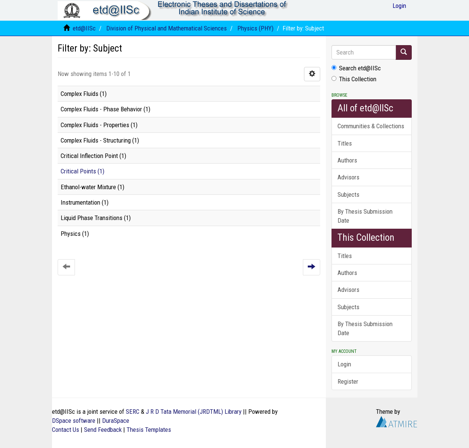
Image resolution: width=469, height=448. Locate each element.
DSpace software (73, 420)
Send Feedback (103, 429)
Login (344, 364)
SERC (132, 411)
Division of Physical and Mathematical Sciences (166, 28)
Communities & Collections (371, 126)
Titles (345, 143)
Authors (347, 160)
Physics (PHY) (255, 28)
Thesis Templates (149, 429)
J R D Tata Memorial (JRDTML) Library (193, 411)
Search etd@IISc (356, 68)
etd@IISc (84, 28)
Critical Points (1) (82, 171)
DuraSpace (115, 420)
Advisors (348, 177)
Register (348, 381)
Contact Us (65, 429)
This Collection (354, 79)
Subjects (348, 194)
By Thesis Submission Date (365, 216)
